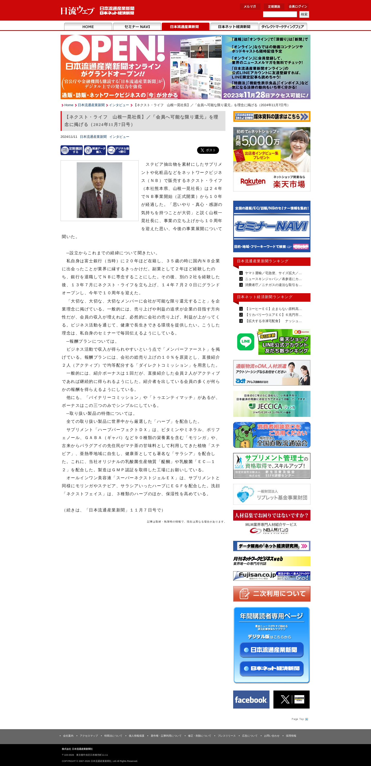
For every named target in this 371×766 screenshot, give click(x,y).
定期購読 (274, 6)
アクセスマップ (89, 735)
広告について (250, 735)
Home (88, 27)
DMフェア (283, 27)
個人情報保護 (136, 735)
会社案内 (68, 735)
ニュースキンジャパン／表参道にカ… (273, 279)
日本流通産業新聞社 (98, 10)
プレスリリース (227, 735)
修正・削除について (199, 735)
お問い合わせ (272, 735)
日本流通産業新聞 (186, 27)
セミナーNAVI (137, 27)
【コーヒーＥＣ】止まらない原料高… (273, 309)
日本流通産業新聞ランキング (263, 261)
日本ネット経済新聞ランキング (265, 297)
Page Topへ (299, 718)
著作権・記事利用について (166, 735)
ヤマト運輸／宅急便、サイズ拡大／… (273, 273)
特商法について (113, 735)
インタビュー (119, 105)
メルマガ (250, 6)
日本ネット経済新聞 (234, 27)
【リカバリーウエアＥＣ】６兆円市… (273, 315)
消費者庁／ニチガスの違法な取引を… (273, 285)
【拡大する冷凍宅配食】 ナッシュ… (273, 321)
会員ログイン (298, 6)
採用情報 (291, 735)
